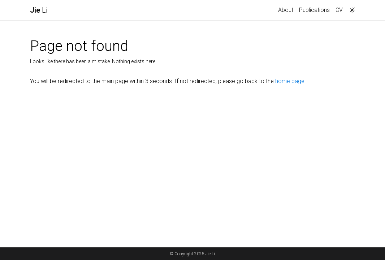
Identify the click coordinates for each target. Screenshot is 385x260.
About (285, 9)
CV (339, 9)
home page (289, 81)
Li (38, 10)
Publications (314, 9)
